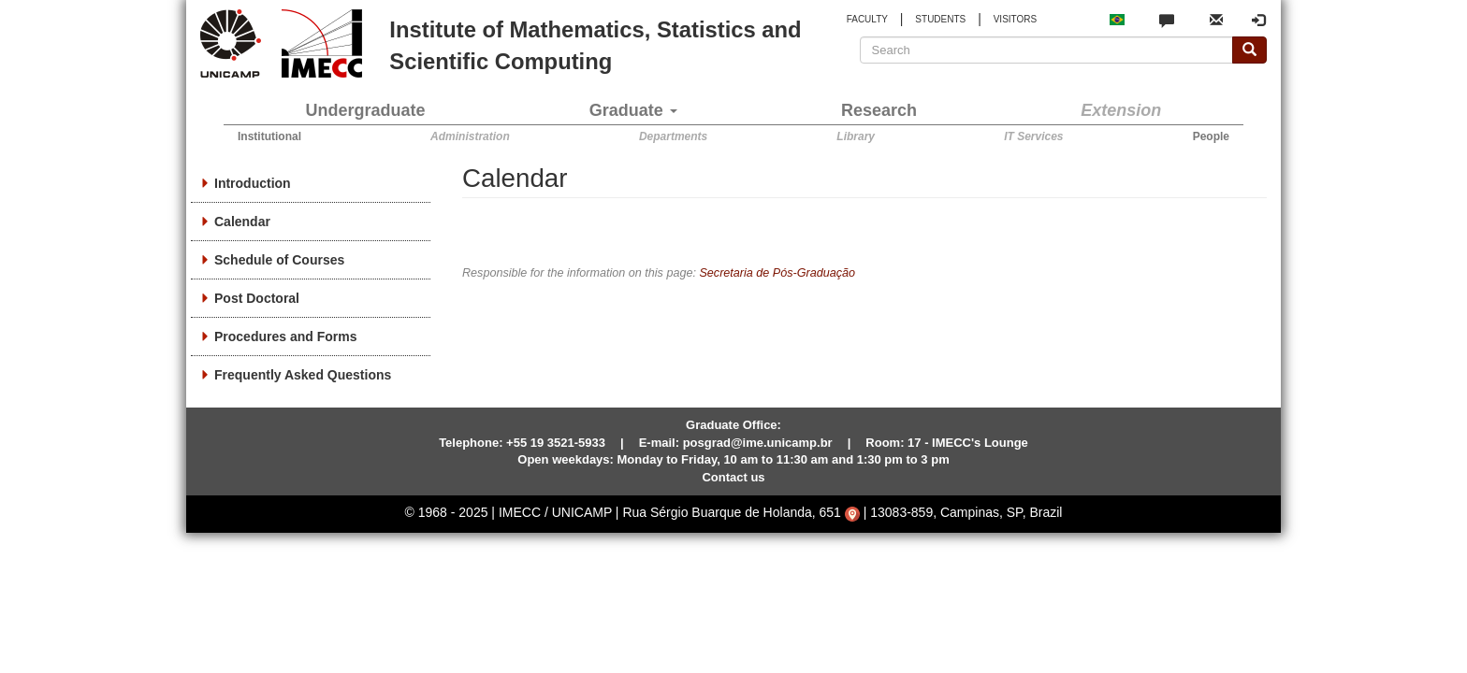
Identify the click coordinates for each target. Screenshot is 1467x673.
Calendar (242, 221)
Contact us (733, 477)
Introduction (252, 183)
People (1211, 136)
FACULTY (867, 19)
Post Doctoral (256, 298)
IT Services (1033, 136)
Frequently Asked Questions (302, 374)
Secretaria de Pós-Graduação (777, 272)
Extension (1121, 110)
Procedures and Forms (285, 336)
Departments (673, 136)
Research (879, 110)
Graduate (633, 110)
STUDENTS (940, 19)
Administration (470, 136)
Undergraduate (366, 110)
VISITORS (1016, 19)
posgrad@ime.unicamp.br (758, 443)
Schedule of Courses (279, 259)
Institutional (269, 136)
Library (855, 136)
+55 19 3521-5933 (555, 443)
